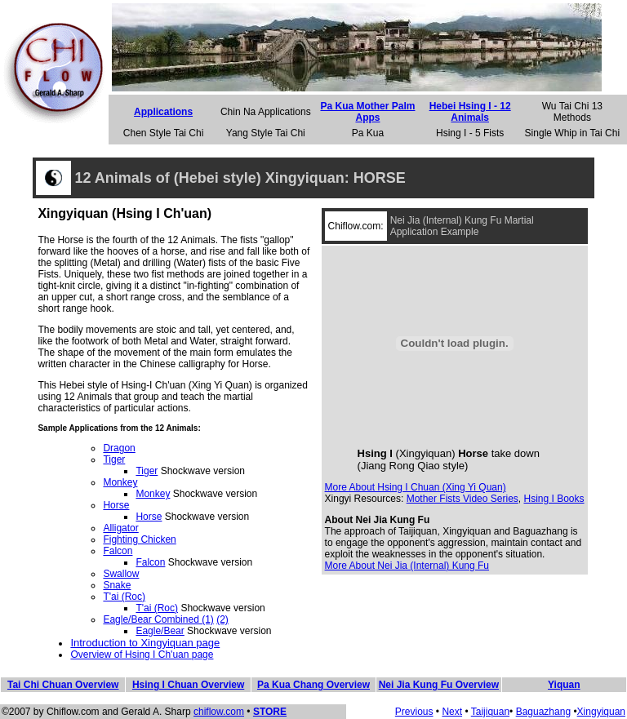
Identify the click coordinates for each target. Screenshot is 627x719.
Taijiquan (490, 711)
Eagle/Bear (160, 631)
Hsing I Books (553, 498)
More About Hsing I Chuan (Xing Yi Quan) (415, 487)
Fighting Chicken (139, 539)
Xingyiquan (601, 711)
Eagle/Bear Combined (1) (158, 619)
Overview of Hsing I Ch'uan (130, 654)
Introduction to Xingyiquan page (145, 643)
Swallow (121, 573)
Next (452, 711)
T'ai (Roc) (124, 596)
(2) (222, 619)
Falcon (117, 551)
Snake (117, 585)
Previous (414, 711)
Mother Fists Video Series (462, 498)
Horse (116, 505)
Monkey (120, 482)
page (203, 654)
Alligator (120, 528)
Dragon (119, 448)
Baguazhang (543, 711)
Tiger (114, 459)
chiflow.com (218, 711)
